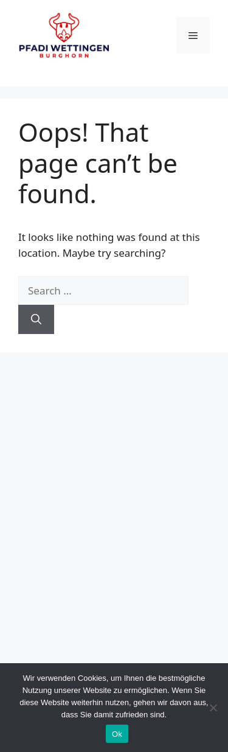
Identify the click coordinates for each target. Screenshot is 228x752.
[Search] (36, 319)
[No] (213, 708)
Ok (117, 734)
